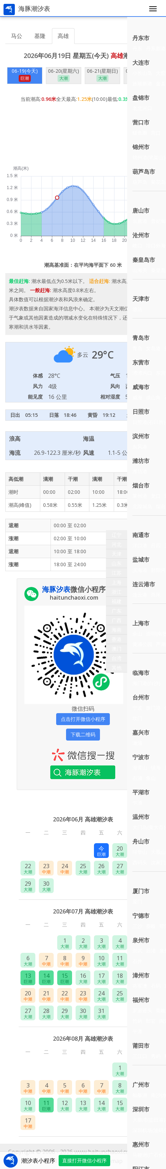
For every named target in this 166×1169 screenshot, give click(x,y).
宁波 (137, 707)
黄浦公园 (142, 644)
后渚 (151, 950)
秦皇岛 (158, 270)
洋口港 (139, 545)
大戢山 (158, 851)
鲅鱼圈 (139, 132)
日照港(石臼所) (148, 422)
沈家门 (158, 862)
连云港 (139, 594)
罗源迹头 (142, 1010)
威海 (137, 397)
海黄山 (139, 767)
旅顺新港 (142, 83)
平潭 (137, 1031)
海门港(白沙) (146, 683)
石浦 (137, 778)
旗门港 (153, 707)
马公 (16, 36)
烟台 (161, 506)
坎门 (137, 718)
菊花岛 (158, 182)
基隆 (40, 36)
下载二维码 (83, 734)
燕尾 (156, 594)
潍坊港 (139, 471)
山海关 (139, 270)
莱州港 (139, 495)
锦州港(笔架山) (148, 157)
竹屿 (137, 1021)
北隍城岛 (142, 506)
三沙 (137, 926)
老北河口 (142, 108)
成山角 (153, 397)
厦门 (137, 901)
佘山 (137, 633)
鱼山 (151, 778)
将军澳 (139, 985)
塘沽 (137, 309)
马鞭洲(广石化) (148, 1154)
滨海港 (139, 570)
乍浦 (137, 802)
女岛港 (153, 348)
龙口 (156, 495)
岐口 (137, 245)
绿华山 (139, 851)
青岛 (137, 348)
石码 (156, 985)
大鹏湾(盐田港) (148, 1119)
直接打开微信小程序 (84, 1160)
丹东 (137, 48)
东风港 (139, 446)
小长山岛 (142, 73)
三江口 (139, 1056)
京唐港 (139, 221)
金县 (161, 83)
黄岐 (161, 1010)
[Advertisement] (83, 131)
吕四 (156, 545)
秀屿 (156, 1056)
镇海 (156, 767)
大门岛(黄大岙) (148, 827)
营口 (156, 132)
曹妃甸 (158, 221)
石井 (137, 961)
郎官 (151, 1021)
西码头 (139, 862)
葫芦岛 (139, 182)
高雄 (63, 36)
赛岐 (151, 926)
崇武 (137, 950)
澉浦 (137, 742)
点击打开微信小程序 (83, 719)
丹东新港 (156, 48)
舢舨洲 (139, 1095)
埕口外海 (156, 245)
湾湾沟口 (142, 372)
